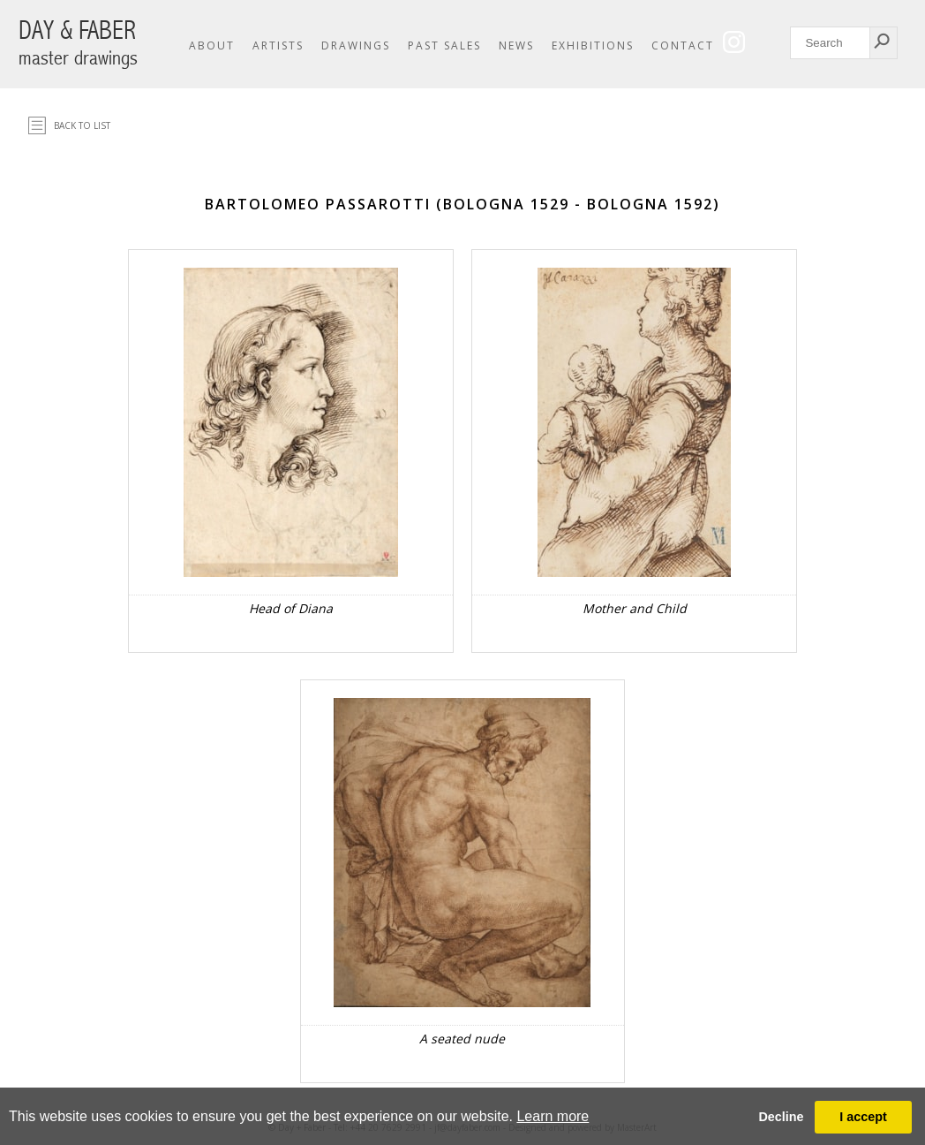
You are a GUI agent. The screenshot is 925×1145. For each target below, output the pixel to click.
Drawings (355, 45)
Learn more (552, 1116)
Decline (780, 1117)
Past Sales (444, 45)
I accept (863, 1117)
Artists (278, 45)
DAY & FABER (78, 43)
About (212, 45)
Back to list (82, 125)
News (516, 45)
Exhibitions (593, 45)
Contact (682, 45)
